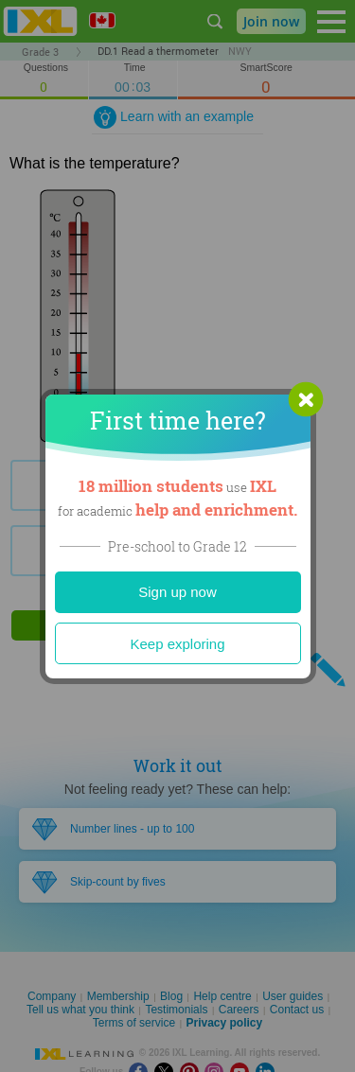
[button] (306, 399)
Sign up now (177, 592)
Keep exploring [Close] (177, 644)
